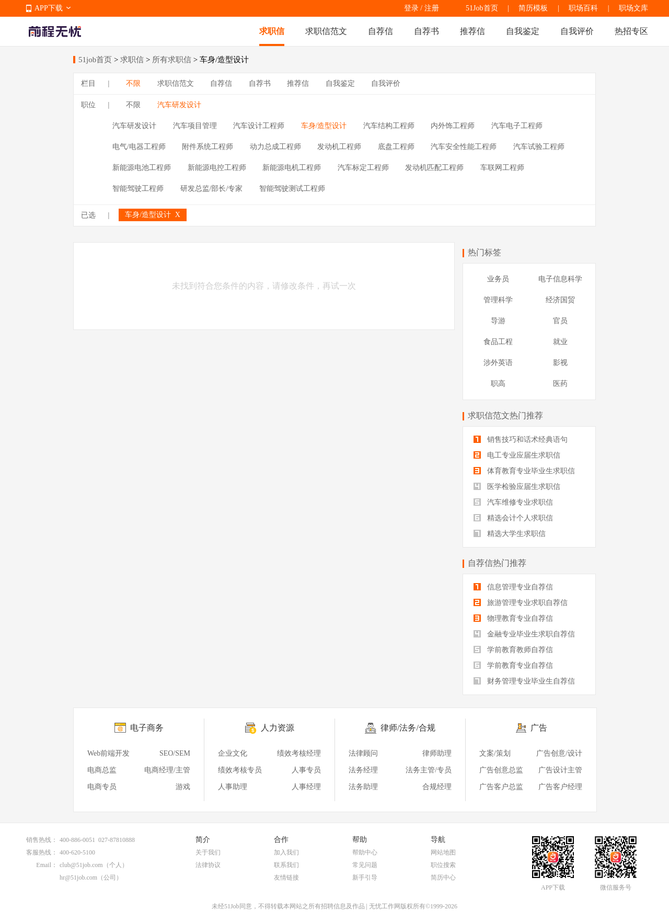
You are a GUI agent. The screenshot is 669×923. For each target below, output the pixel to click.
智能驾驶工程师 (138, 188)
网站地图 (443, 852)
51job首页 (95, 59)
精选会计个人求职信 (513, 518)
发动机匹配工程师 (434, 168)
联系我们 (286, 865)
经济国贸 (560, 300)
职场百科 (583, 8)
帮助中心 (364, 852)
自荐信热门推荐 (497, 563)
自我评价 (577, 31)
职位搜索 (443, 865)
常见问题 (364, 865)
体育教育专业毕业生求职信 (524, 471)
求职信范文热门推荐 (505, 415)
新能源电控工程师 (217, 168)
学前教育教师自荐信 (513, 650)
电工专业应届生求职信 (517, 455)
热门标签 (484, 252)
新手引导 (364, 877)
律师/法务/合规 (407, 727)
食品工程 (498, 342)
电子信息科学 (560, 279)
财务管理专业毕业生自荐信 (524, 681)
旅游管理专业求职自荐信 (521, 603)
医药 (560, 384)
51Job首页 (482, 8)
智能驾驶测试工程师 (292, 188)
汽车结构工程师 (388, 126)
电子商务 (147, 727)
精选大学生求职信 (510, 534)
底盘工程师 (396, 147)
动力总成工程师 (275, 147)
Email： (46, 865)
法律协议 (208, 865)
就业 (560, 342)
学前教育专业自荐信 (513, 665)
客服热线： (41, 852)
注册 (431, 8)
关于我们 (208, 852)
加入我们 (286, 852)
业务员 (498, 279)
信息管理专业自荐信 (513, 587)
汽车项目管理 (195, 126)
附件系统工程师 (207, 147)
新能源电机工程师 (291, 168)
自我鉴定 (522, 31)
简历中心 (443, 877)
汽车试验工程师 (538, 147)
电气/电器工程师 (139, 147)
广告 (538, 727)
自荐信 (380, 31)
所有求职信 (171, 59)
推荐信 (472, 31)
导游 (498, 321)
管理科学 (498, 300)
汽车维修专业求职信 (513, 502)
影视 (560, 363)
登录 (411, 8)
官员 (560, 321)
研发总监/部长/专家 (211, 188)
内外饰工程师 (453, 126)
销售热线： (41, 840)
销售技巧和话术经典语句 (521, 439)
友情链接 (286, 877)
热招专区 (631, 31)
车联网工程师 (502, 168)
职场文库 (633, 8)
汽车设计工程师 (258, 126)
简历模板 (533, 8)
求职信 (271, 31)
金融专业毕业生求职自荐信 (524, 634)
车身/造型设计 (324, 126)
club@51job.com (81, 865)
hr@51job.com (78, 877)
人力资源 (277, 727)
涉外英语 (498, 363)
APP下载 (48, 8)
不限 (133, 83)
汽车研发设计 (179, 105)
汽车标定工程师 (363, 168)
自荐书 (426, 31)
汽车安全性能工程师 (464, 147)
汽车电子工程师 (517, 126)
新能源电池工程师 (141, 168)
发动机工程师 (339, 147)
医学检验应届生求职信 (517, 487)
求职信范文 (326, 31)
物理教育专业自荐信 (513, 618)
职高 (498, 384)
